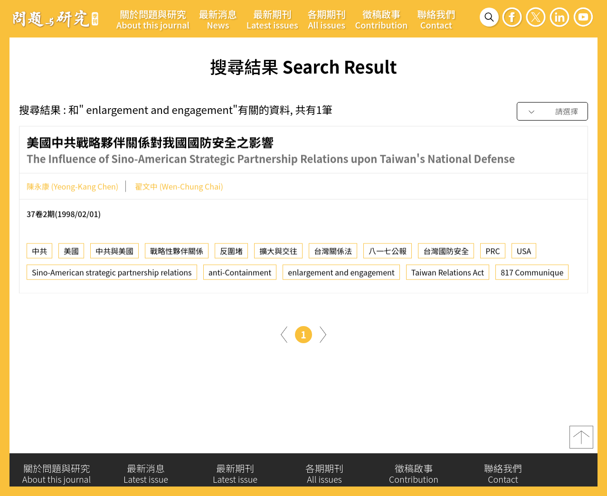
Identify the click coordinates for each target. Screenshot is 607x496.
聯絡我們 (436, 19)
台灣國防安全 (446, 254)
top (581, 441)
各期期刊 (327, 19)
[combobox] (552, 111)
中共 (39, 254)
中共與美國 (114, 254)
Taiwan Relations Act (447, 275)
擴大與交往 (278, 254)
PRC (492, 254)
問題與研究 (55, 18)
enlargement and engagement (341, 275)
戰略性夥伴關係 (176, 254)
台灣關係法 (333, 254)
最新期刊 (272, 19)
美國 (71, 254)
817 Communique (532, 275)
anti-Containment (240, 275)
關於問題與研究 (153, 19)
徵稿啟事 (381, 19)
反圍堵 (231, 254)
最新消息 (218, 19)
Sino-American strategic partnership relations (112, 275)
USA (524, 254)
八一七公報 (388, 254)
